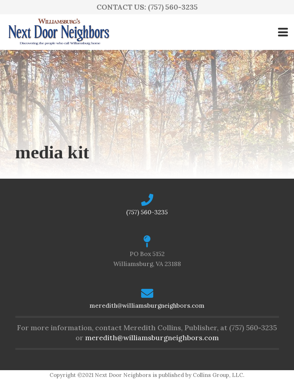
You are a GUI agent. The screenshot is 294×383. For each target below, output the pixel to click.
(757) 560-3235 (147, 212)
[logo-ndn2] (58, 32)
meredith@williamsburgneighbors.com (147, 306)
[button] (283, 32)
